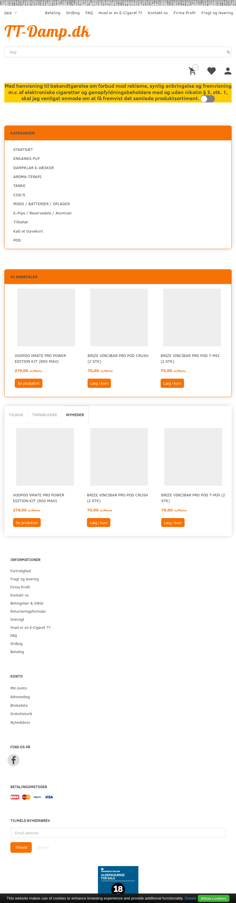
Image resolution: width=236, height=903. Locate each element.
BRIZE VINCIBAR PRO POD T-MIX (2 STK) (190, 358)
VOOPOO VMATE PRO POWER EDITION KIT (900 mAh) (40, 358)
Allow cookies (213, 898)
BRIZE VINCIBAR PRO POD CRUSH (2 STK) (118, 358)
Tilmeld (21, 847)
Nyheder (75, 414)
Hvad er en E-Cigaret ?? (120, 12)
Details (190, 898)
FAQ (89, 12)
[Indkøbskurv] (193, 70)
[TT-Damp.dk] (47, 31)
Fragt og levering (217, 12)
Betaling (52, 12)
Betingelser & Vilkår (27, 603)
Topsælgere (44, 414)
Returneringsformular (28, 611)
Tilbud (16, 414)
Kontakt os (158, 12)
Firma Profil (185, 12)
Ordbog (73, 12)
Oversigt (17, 619)
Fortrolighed (20, 570)
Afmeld (43, 847)
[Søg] (228, 52)
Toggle (207, 98)
